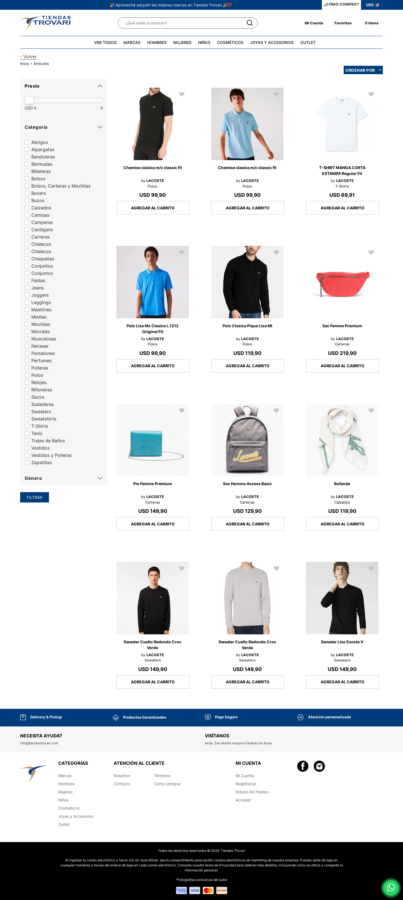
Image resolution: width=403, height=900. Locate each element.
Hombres (66, 783)
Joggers (40, 295)
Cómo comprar (167, 783)
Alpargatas (42, 149)
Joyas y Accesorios (75, 816)
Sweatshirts (43, 419)
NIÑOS (204, 42)
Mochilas (40, 324)
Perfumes (41, 360)
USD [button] (374, 5)
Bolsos (38, 178)
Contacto (122, 783)
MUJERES (182, 42)
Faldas (38, 280)
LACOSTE (155, 180)
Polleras (39, 368)
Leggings (41, 302)
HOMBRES (157, 42)
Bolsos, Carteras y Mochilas (60, 186)
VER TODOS (105, 42)
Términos (162, 775)
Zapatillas (41, 462)
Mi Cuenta (245, 775)
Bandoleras (43, 157)
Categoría (36, 127)
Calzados (41, 208)
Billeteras (41, 171)
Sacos (37, 397)
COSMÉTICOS (230, 42)
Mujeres (65, 791)
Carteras (40, 237)
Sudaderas (42, 404)
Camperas (42, 222)
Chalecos (41, 244)
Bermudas (41, 164)
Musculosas (43, 339)
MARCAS (131, 42)
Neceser (40, 346)
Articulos (41, 63)
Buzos (37, 200)
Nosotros (122, 775)
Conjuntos (42, 266)
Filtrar (34, 497)
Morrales (40, 331)
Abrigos (39, 142)
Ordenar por (360, 70)
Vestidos (40, 448)
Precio (32, 86)
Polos (37, 375)
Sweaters (41, 411)
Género (33, 478)
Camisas (40, 215)
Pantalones (43, 353)
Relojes (38, 382)
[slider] (29, 100)
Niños (63, 800)
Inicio (24, 63)
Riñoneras (41, 389)
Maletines (41, 309)
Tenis (36, 433)
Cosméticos (68, 808)
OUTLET (308, 42)
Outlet (63, 824)
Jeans (37, 288)
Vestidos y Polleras (51, 455)
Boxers (38, 193)
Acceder (243, 800)
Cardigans (42, 229)
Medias (38, 317)
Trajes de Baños (48, 440)
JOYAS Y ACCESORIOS (272, 42)
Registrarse (246, 783)
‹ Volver (28, 56)
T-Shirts (39, 426)
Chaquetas (42, 258)
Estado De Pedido (252, 791)
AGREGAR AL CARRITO (153, 207)
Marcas (65, 775)
